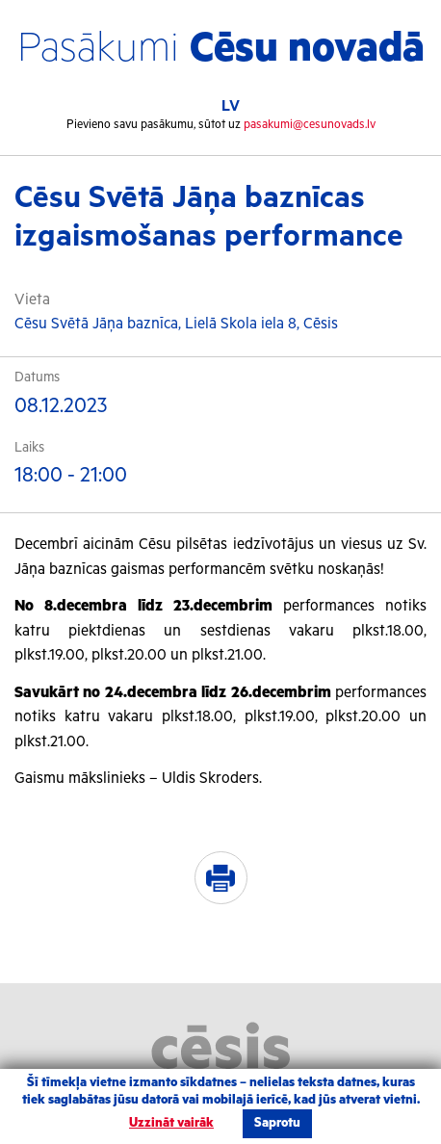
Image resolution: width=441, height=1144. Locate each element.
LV (230, 106)
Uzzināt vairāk (171, 1123)
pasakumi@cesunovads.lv (310, 124)
